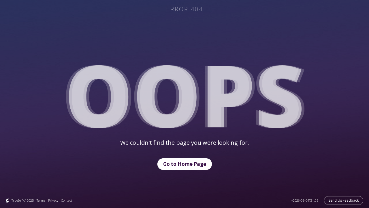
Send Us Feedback (344, 200)
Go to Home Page (184, 164)
